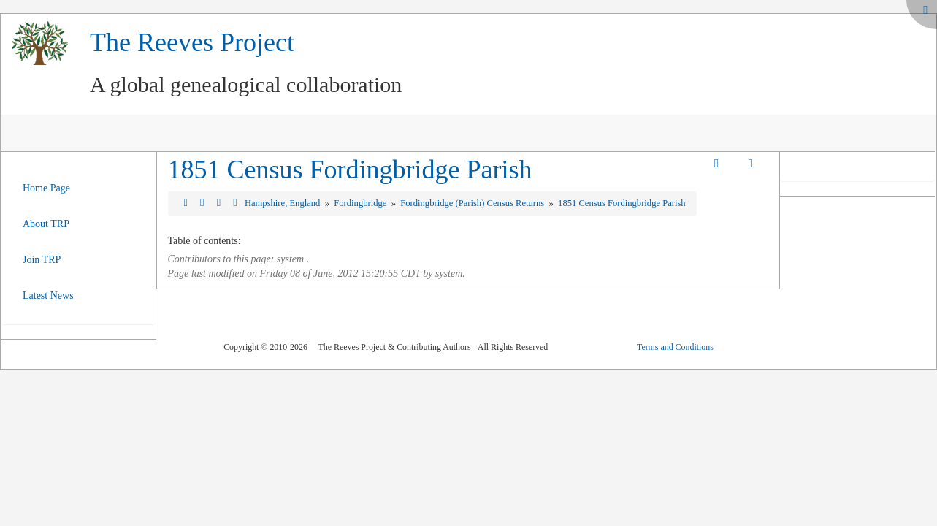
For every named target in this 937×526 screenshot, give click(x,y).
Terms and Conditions (675, 347)
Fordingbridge (361, 203)
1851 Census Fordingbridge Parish (350, 169)
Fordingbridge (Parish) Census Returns (473, 203)
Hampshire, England (284, 203)
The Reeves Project (192, 42)
